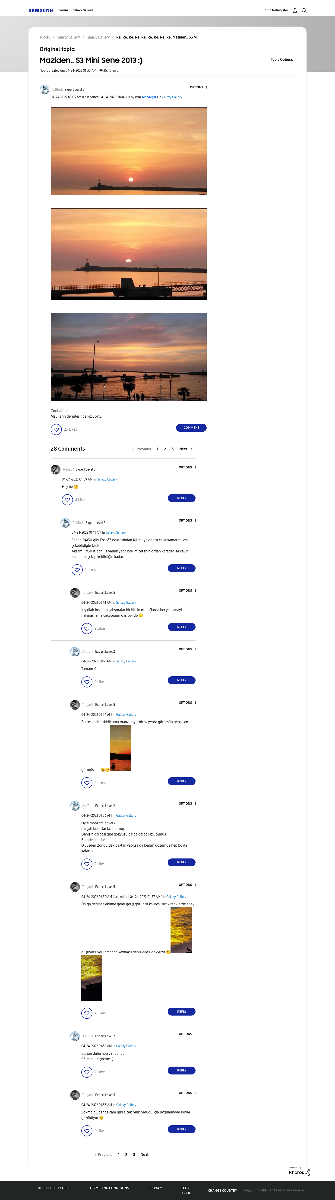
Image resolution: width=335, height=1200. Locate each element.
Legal (186, 1188)
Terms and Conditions (109, 1188)
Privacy (155, 1188)
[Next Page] (186, 449)
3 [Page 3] (173, 449)
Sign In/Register (276, 10)
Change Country (222, 1191)
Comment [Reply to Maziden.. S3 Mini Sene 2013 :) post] (191, 428)
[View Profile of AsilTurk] (57, 90)
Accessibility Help (54, 1188)
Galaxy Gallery (83, 10)
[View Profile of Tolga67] (68, 469)
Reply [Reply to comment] (181, 498)
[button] (199, 87)
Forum (63, 10)
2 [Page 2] (165, 449)
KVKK (185, 1193)
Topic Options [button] (282, 59)
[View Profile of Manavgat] (149, 97)
